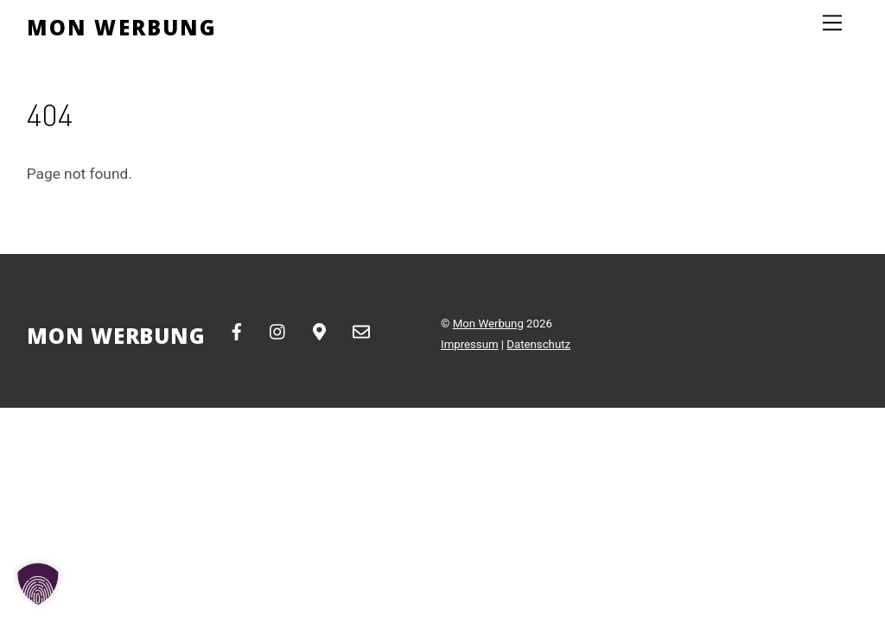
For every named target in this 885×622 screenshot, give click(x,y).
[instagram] (278, 330)
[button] (38, 584)
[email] (361, 330)
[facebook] (237, 330)
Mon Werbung (488, 323)
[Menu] (832, 23)
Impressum (470, 344)
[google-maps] (319, 330)
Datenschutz (538, 344)
